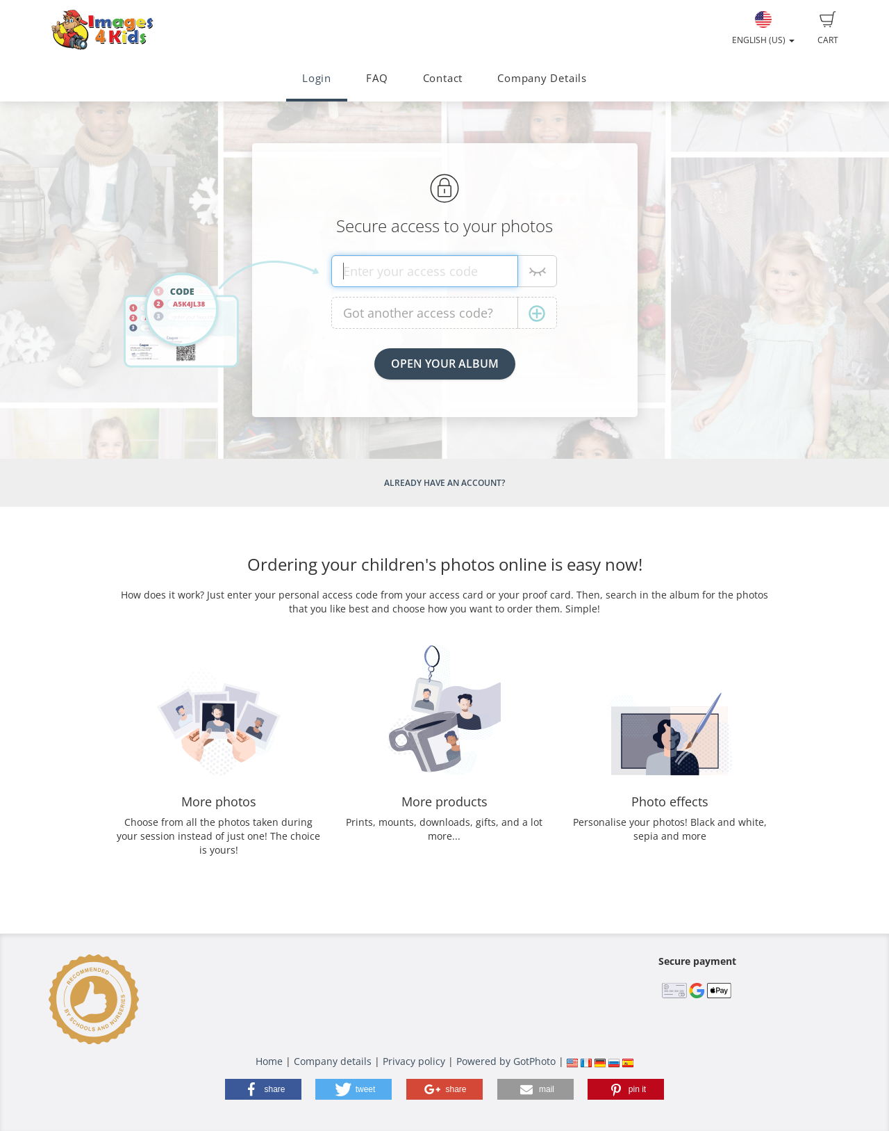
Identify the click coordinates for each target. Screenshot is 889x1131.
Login (316, 78)
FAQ (377, 78)
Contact (443, 78)
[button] (263, 1089)
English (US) (763, 28)
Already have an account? (444, 483)
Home (269, 1061)
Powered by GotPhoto (506, 1061)
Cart (827, 28)
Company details (333, 1061)
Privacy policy (414, 1061)
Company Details (542, 78)
